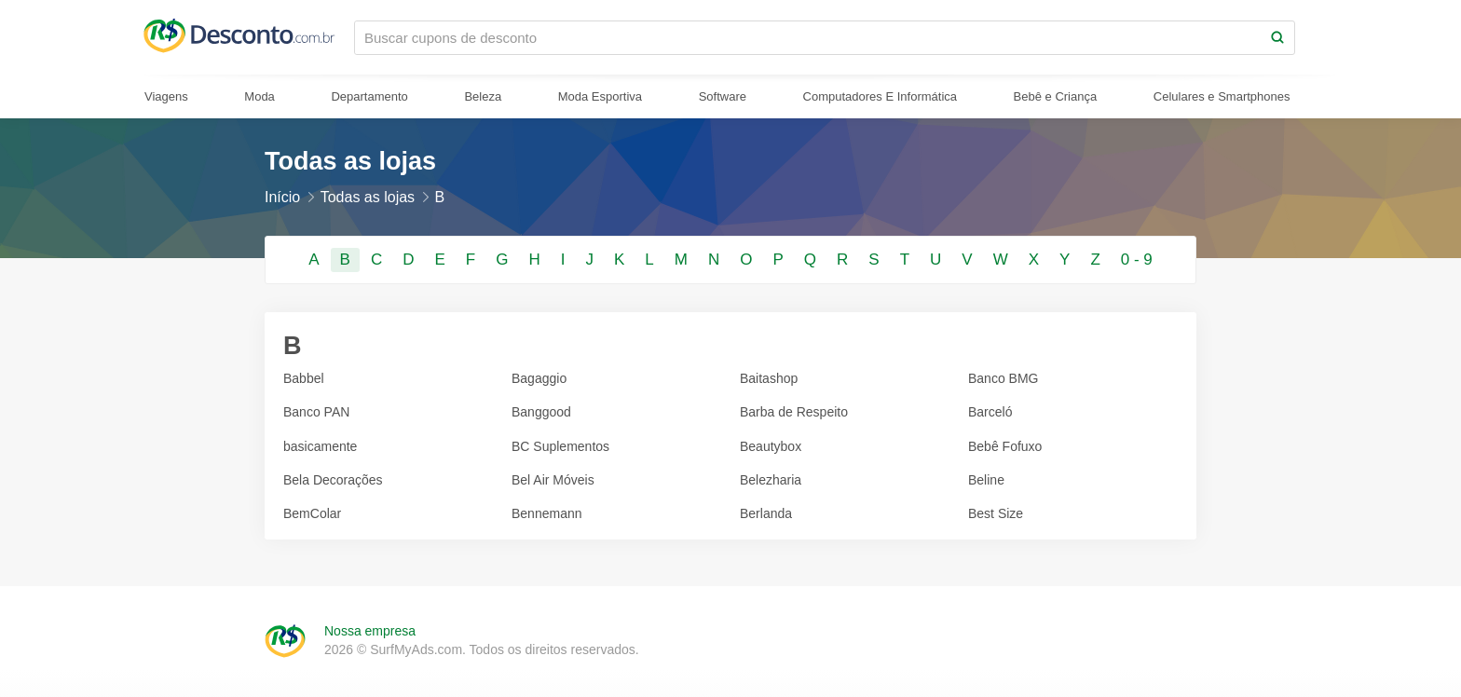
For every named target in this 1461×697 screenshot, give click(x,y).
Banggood (541, 411)
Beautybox (770, 446)
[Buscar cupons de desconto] (808, 37)
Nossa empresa (370, 630)
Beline (986, 479)
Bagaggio (539, 378)
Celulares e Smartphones (1222, 96)
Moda (259, 96)
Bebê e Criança (1056, 96)
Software (722, 96)
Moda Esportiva (600, 96)
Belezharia (770, 479)
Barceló (990, 411)
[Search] (1277, 37)
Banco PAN (316, 411)
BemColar (312, 513)
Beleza (482, 96)
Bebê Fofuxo (1005, 446)
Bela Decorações (333, 479)
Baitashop (769, 378)
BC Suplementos (560, 446)
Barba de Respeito (794, 411)
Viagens (166, 96)
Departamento (369, 96)
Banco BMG (1003, 378)
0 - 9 (1137, 259)
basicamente (320, 446)
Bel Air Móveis (553, 479)
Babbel (303, 378)
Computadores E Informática (880, 96)
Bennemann (547, 513)
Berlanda (766, 513)
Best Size (995, 513)
